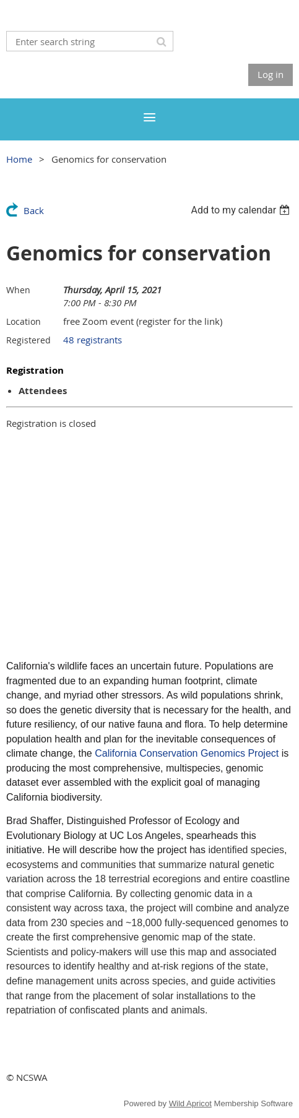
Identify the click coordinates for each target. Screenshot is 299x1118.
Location (23, 321)
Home (19, 159)
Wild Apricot (190, 1103)
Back (34, 210)
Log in (271, 74)
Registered (28, 340)
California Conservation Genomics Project (187, 753)
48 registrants (92, 339)
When (18, 290)
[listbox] (242, 210)
